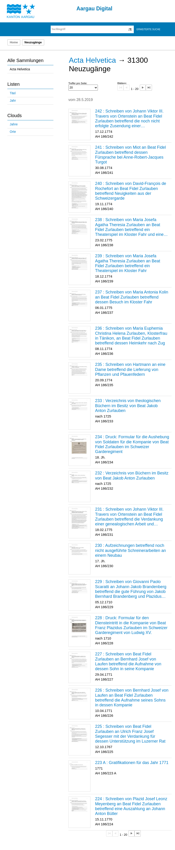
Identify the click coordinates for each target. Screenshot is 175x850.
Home (14, 42)
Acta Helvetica (20, 69)
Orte (13, 131)
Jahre (14, 124)
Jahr (13, 100)
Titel (12, 93)
